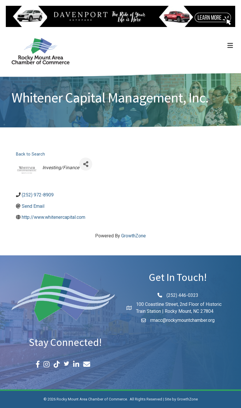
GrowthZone (133, 236)
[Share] (85, 164)
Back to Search (30, 154)
